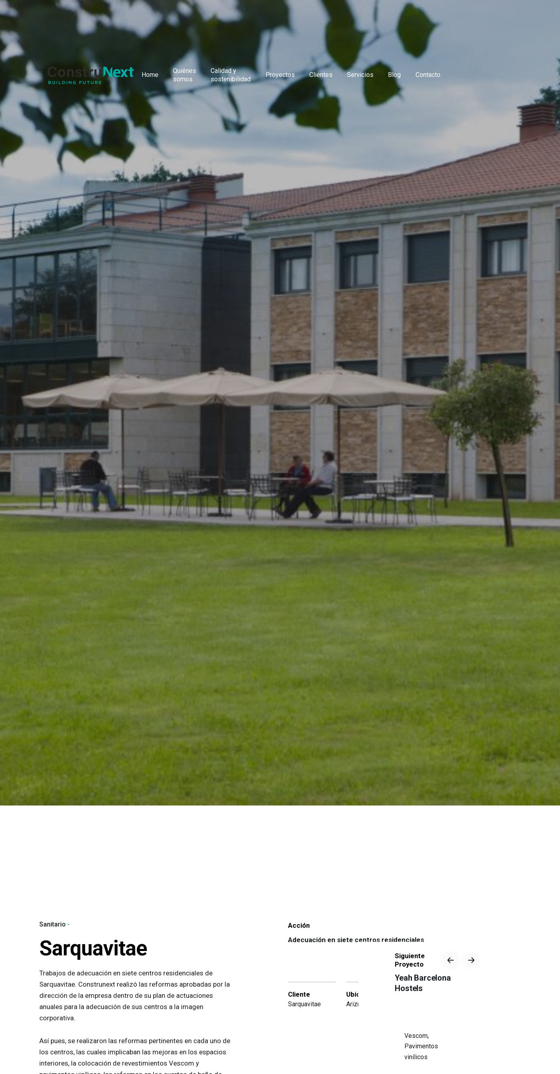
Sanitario (52, 924)
